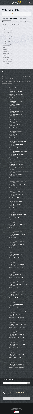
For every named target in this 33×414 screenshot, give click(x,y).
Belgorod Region (7, 29)
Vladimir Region (7, 59)
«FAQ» (17, 398)
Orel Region (5, 47)
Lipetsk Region (6, 41)
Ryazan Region (6, 49)
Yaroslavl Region (7, 63)
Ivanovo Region (6, 32)
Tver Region (6, 57)
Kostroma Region (7, 37)
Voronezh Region (7, 61)
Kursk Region (6, 38)
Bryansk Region (6, 30)
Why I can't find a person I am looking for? (18, 393)
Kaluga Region (6, 35)
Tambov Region (6, 53)
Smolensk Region (7, 51)
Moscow (5, 43)
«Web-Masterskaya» (15, 409)
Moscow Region (6, 45)
